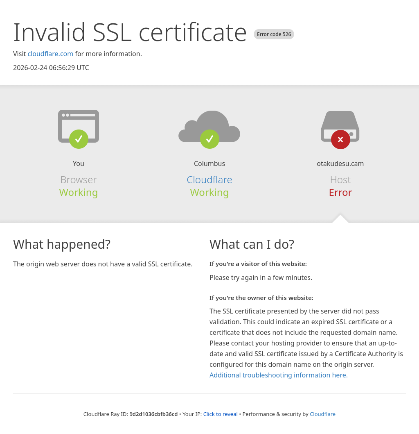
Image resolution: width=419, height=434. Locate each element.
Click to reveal (220, 414)
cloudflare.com (50, 53)
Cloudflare (209, 179)
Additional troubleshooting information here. (279, 374)
